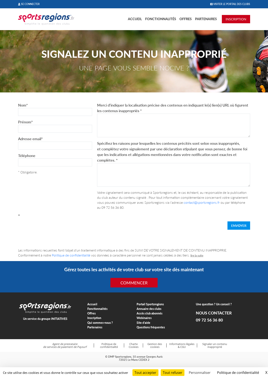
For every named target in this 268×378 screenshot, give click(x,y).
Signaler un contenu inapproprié (214, 345)
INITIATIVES (59, 318)
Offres (185, 19)
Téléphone (26, 155)
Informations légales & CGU (181, 345)
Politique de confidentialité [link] (238, 372)
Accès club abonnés (149, 313)
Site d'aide (143, 322)
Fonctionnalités (160, 19)
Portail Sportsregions (150, 304)
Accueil (135, 19)
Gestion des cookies (154, 345)
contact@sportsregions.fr (202, 202)
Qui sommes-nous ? (100, 322)
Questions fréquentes (151, 327)
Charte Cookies (133, 345)
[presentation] (49, 226)
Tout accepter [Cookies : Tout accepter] (145, 372)
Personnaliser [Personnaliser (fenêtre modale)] (200, 372)
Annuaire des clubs (149, 308)
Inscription (94, 318)
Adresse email (30, 138)
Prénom (25, 122)
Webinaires (144, 318)
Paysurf (81, 347)
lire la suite (196, 255)
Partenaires (206, 19)
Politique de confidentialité (71, 255)
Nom (23, 105)
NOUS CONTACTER (214, 313)
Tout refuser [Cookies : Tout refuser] (172, 372)
